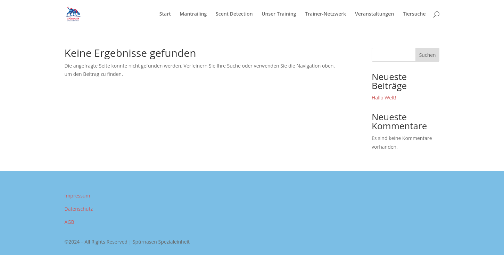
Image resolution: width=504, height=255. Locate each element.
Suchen (427, 55)
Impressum (77, 195)
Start (165, 14)
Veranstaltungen (374, 14)
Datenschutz (79, 208)
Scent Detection (234, 14)
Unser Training (279, 14)
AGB (69, 222)
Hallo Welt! (384, 97)
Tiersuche (414, 14)
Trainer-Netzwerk (325, 14)
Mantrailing (193, 14)
